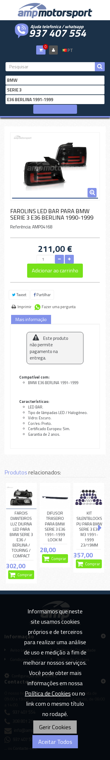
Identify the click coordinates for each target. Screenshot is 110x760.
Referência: (20, 227)
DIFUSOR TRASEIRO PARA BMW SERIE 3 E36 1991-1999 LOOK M (55, 526)
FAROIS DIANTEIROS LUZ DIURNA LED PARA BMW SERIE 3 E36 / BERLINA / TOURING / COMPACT (21, 534)
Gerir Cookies (55, 727)
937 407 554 (57, 32)
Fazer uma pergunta (59, 307)
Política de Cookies (48, 693)
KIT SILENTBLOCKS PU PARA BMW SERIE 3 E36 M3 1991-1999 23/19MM (89, 529)
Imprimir (25, 307)
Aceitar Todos (55, 741)
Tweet (19, 295)
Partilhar (42, 295)
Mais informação (31, 319)
